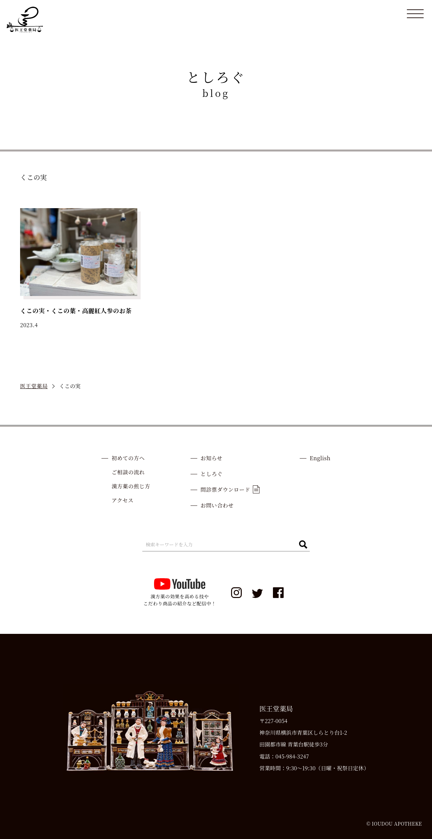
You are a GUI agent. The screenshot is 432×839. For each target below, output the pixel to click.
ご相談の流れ (128, 472)
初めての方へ (128, 458)
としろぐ (212, 474)
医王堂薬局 (34, 386)
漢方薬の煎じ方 (131, 486)
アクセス (123, 500)
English (320, 458)
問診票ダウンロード (230, 489)
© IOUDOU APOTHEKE (394, 823)
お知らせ (212, 458)
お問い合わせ (217, 505)
